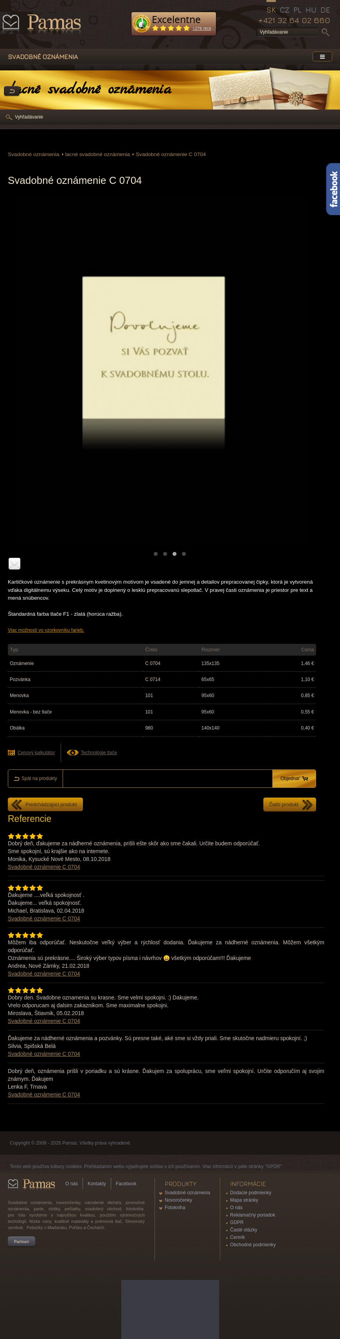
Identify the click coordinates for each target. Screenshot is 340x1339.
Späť (12, 91)
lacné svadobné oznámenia (97, 154)
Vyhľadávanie (29, 117)
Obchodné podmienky (253, 1244)
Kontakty (97, 1183)
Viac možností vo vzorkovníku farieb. (46, 630)
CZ (285, 9)
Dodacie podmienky (250, 1192)
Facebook (126, 1183)
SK (271, 9)
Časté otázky (243, 1230)
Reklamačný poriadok (252, 1215)
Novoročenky (178, 1200)
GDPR (237, 1222)
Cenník (237, 1237)
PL (297, 9)
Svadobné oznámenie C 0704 (171, 154)
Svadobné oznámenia (33, 154)
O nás (71, 1183)
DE (325, 9)
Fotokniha (175, 1207)
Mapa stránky (244, 1200)
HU (311, 9)
